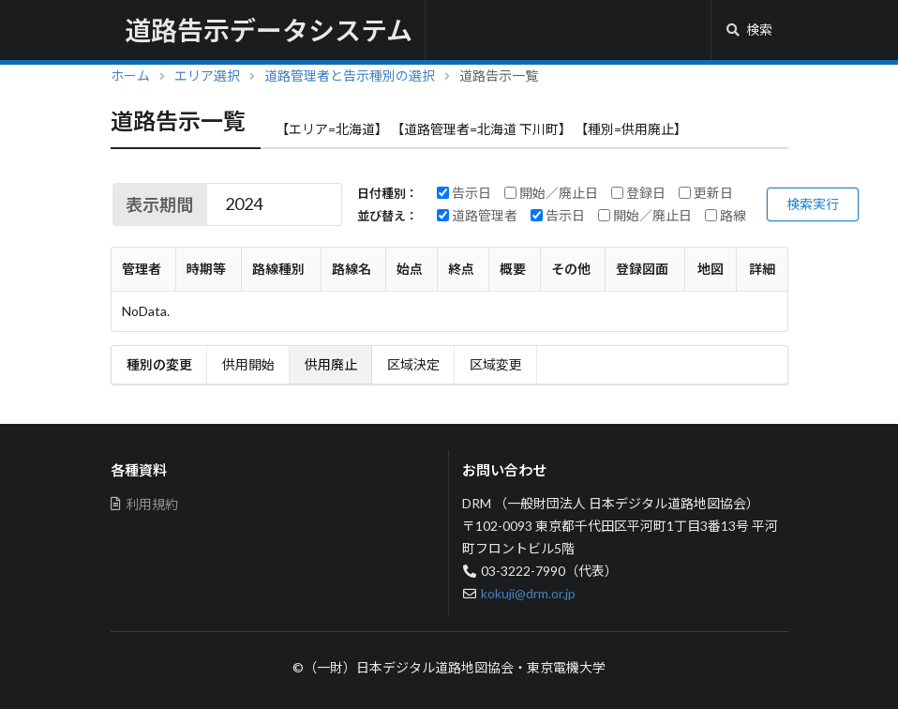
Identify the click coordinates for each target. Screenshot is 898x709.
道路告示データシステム (268, 30)
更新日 (706, 193)
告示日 (464, 193)
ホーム (130, 75)
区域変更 (496, 364)
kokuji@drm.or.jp (528, 593)
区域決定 (413, 364)
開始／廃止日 (551, 193)
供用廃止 (331, 364)
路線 (725, 215)
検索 (749, 30)
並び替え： (387, 216)
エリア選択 (207, 75)
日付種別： (387, 194)
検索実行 (812, 204)
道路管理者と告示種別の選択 (349, 75)
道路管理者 (477, 215)
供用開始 (248, 364)
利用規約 (145, 504)
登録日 (638, 193)
